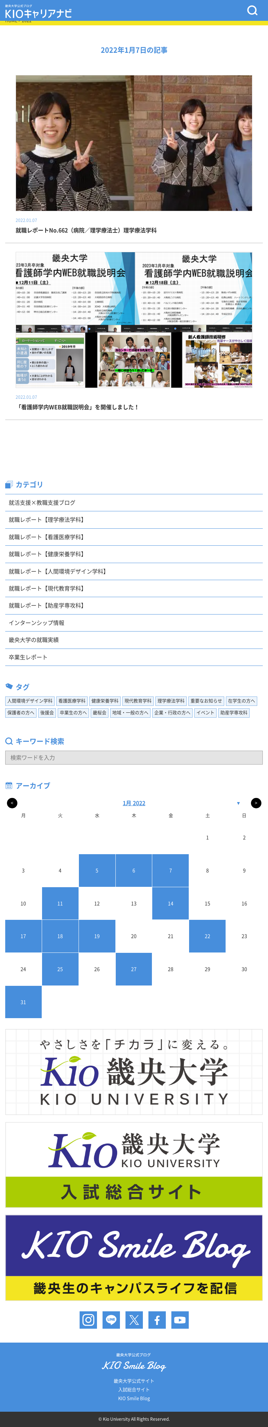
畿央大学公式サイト (134, 1381)
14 (170, 903)
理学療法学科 (171, 701)
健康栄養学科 (105, 701)
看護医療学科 (72, 701)
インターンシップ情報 (36, 623)
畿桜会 (99, 712)
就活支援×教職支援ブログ (42, 502)
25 (60, 969)
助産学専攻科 (233, 712)
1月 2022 (134, 803)
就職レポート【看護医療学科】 (48, 537)
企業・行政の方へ (172, 712)
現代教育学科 (138, 701)
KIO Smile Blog (134, 1398)
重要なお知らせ (206, 701)
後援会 (47, 712)
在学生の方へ (241, 701)
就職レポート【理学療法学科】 (48, 519)
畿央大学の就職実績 (34, 640)
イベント (205, 712)
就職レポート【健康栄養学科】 (48, 554)
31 (23, 1002)
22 (207, 936)
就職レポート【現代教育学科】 (48, 588)
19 (97, 936)
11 (60, 903)
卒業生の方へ (73, 712)
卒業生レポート (28, 657)
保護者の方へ (20, 712)
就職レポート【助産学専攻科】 (48, 605)
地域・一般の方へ (130, 712)
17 (23, 936)
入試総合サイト (134, 1389)
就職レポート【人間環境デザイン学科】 (59, 571)
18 (60, 936)
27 (134, 969)
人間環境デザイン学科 (29, 701)
